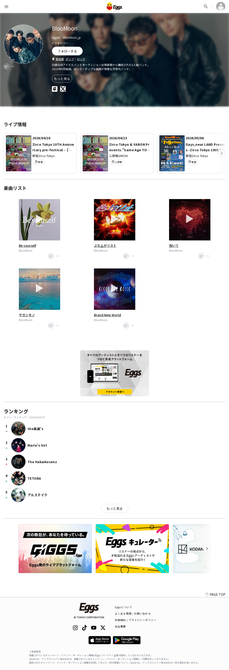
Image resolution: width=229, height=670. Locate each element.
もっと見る (62, 78)
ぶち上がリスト (105, 245)
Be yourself (27, 245)
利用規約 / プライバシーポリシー (135, 620)
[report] (13, 66)
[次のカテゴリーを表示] (222, 153)
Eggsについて (123, 607)
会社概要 (120, 626)
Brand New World (107, 315)
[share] (6, 66)
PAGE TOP (215, 594)
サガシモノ (27, 315)
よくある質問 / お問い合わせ (133, 613)
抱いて (174, 245)
